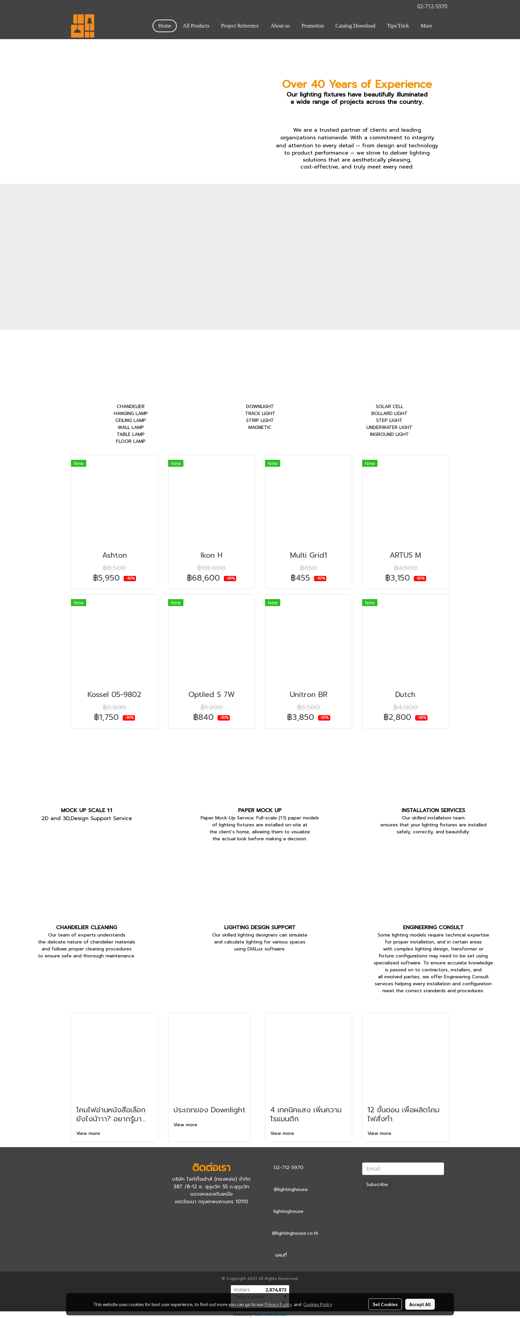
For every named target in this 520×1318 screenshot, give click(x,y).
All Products (196, 26)
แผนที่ (281, 1255)
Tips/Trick (398, 26)
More (426, 26)
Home (164, 26)
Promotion (312, 26)
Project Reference (240, 26)
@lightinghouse (291, 1189)
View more (89, 1133)
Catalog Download (355, 26)
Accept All (420, 1304)
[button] (443, 26)
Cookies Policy (317, 1304)
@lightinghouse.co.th (295, 1233)
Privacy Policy (278, 1304)
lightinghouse (288, 1211)
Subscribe (377, 1184)
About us (280, 26)
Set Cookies (385, 1304)
